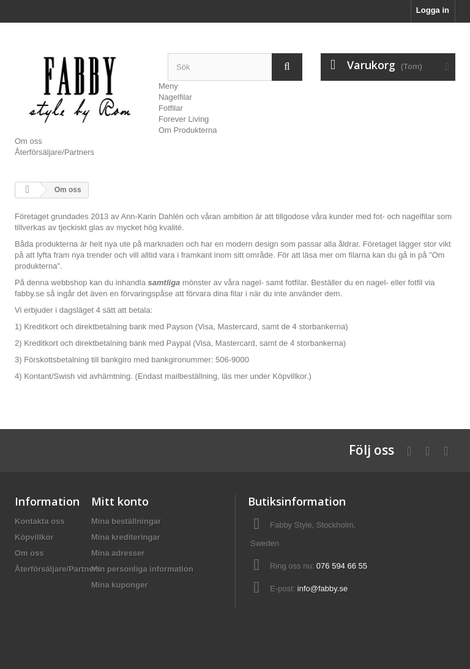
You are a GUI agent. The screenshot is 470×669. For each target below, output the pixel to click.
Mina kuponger (119, 584)
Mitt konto (120, 501)
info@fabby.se (322, 588)
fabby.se (29, 293)
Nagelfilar (175, 97)
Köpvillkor (289, 376)
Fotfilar (171, 108)
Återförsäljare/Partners (54, 152)
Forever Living (184, 119)
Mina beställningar (126, 521)
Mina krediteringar (125, 537)
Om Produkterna (188, 130)
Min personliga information (142, 569)
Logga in (432, 10)
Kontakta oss (40, 521)
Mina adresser (117, 553)
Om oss (28, 141)
